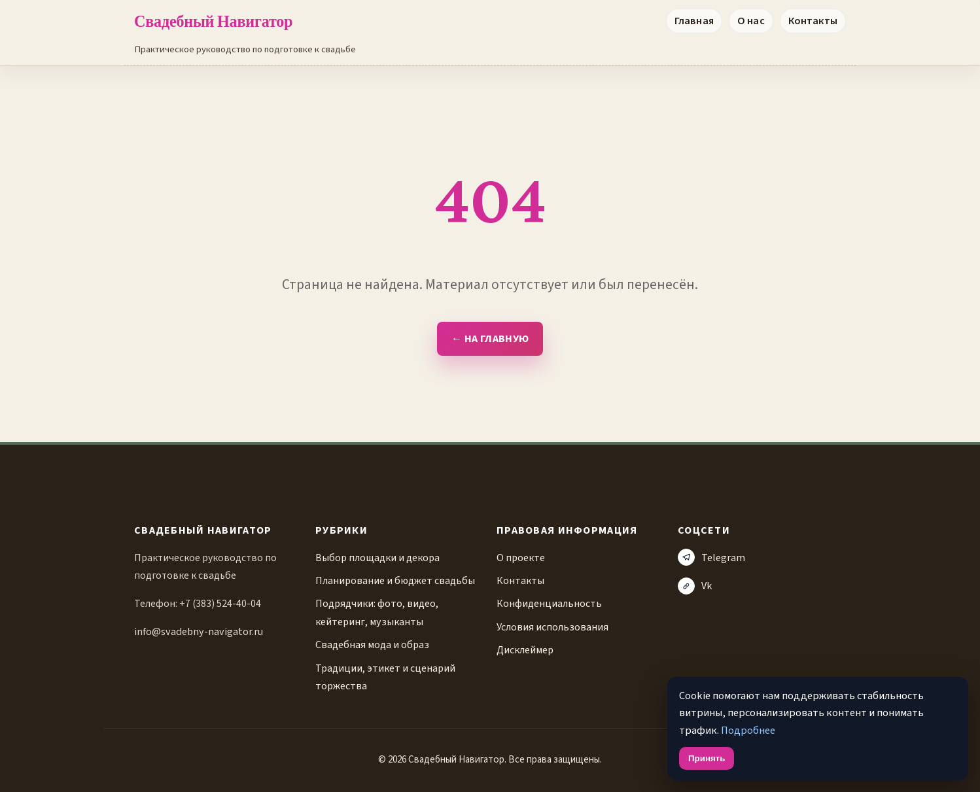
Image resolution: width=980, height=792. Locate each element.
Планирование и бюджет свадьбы (395, 580)
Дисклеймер (525, 649)
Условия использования (552, 626)
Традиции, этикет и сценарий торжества (385, 677)
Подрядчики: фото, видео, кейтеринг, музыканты (376, 612)
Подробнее (748, 730)
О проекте (521, 557)
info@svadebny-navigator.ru (198, 631)
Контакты (812, 21)
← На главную (490, 339)
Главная (694, 21)
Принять (706, 758)
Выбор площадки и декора (377, 557)
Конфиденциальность (549, 603)
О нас (751, 21)
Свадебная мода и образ (372, 644)
